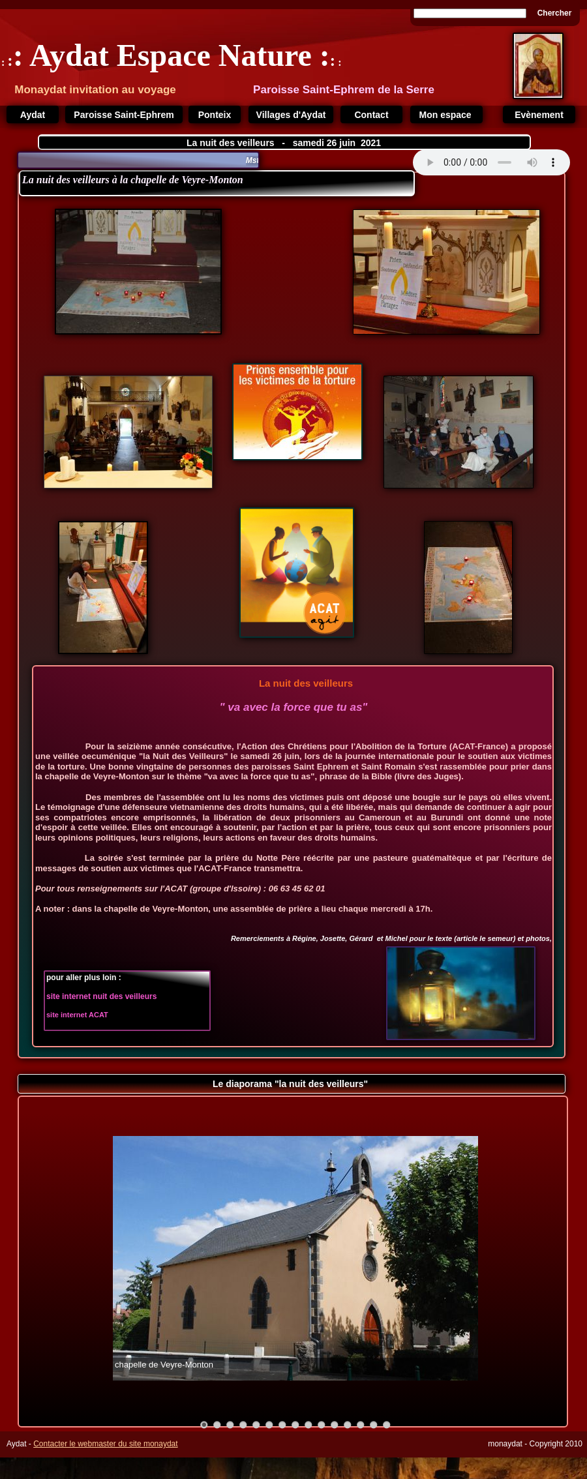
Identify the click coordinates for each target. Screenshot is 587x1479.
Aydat (32, 115)
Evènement (539, 115)
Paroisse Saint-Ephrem (123, 115)
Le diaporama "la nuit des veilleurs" (291, 1084)
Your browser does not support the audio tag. (491, 162)
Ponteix (215, 115)
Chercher (554, 13)
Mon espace (446, 115)
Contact (371, 115)
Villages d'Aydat (291, 115)
